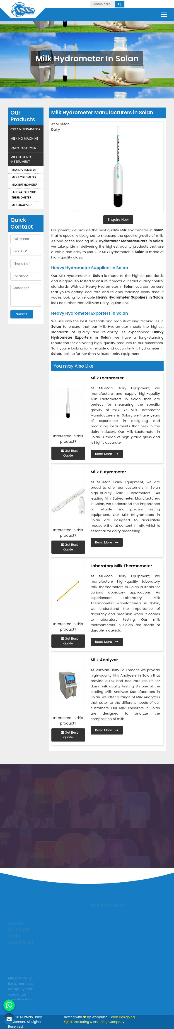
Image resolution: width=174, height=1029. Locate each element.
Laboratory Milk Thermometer (24, 194)
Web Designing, (123, 1017)
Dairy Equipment (24, 148)
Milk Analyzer (21, 205)
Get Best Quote (69, 453)
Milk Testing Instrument (20, 159)
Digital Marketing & (77, 1021)
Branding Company (108, 1021)
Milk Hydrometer (24, 177)
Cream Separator (25, 129)
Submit (21, 314)
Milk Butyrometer (24, 185)
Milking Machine (24, 138)
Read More (106, 454)
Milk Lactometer (24, 170)
